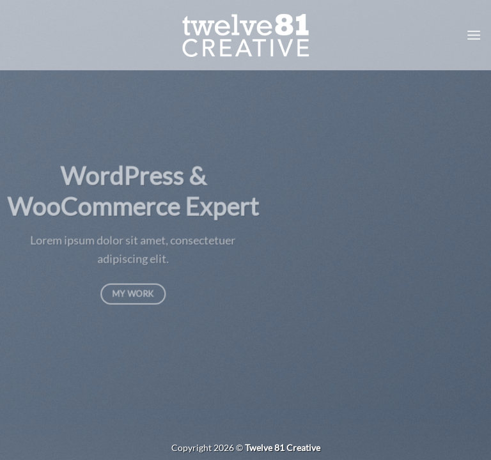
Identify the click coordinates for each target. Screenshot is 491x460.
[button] (473, 34)
